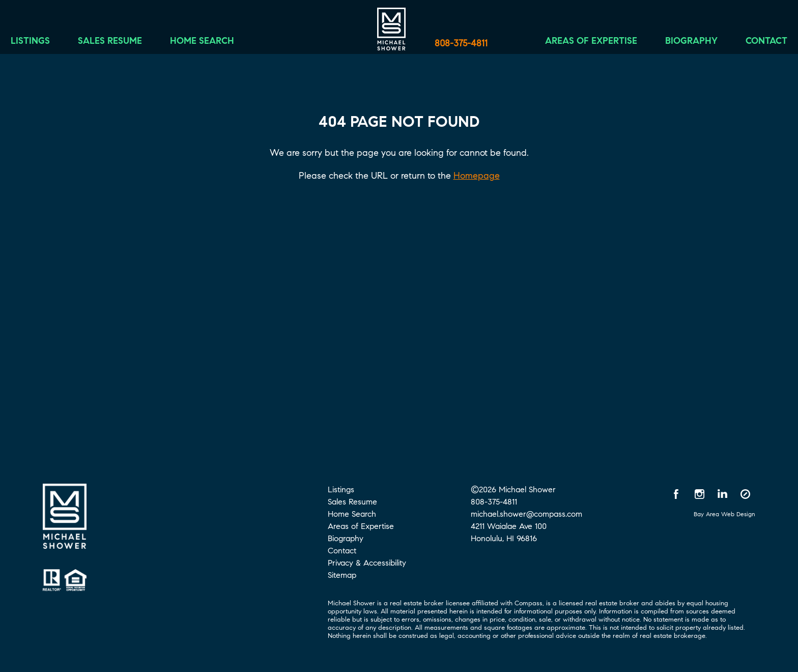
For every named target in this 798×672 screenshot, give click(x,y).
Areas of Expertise (576, 44)
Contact (752, 44)
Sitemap (342, 575)
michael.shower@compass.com (526, 514)
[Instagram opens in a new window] (699, 494)
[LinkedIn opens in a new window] (722, 494)
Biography (676, 44)
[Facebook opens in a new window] (676, 494)
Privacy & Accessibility (367, 563)
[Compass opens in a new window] (745, 494)
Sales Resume (125, 44)
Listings (45, 44)
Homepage (476, 175)
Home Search (217, 44)
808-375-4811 (461, 43)
